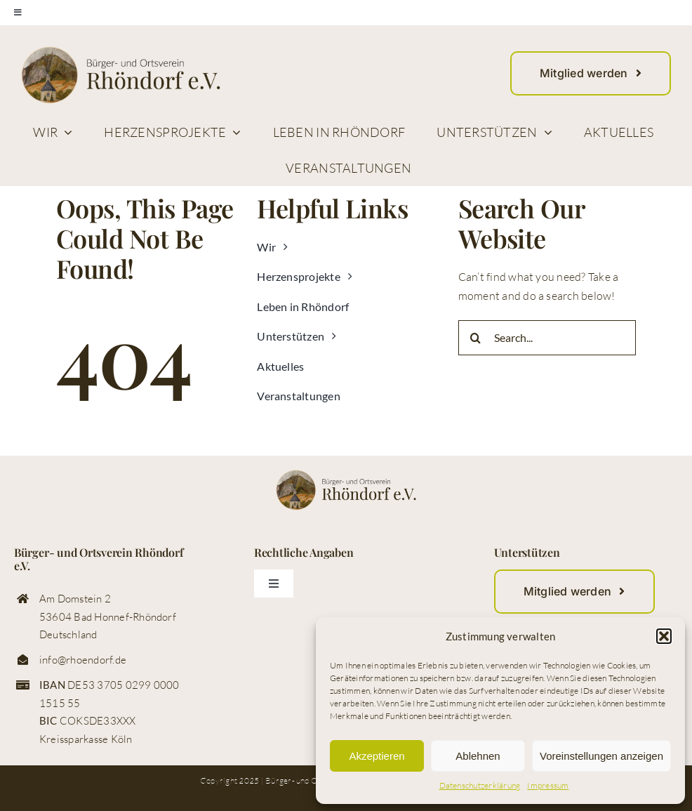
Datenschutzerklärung (480, 785)
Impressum (547, 785)
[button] (664, 636)
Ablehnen (477, 756)
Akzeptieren (376, 756)
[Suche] (475, 337)
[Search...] (547, 337)
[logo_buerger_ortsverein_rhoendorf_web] (120, 52)
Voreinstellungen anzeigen (601, 756)
